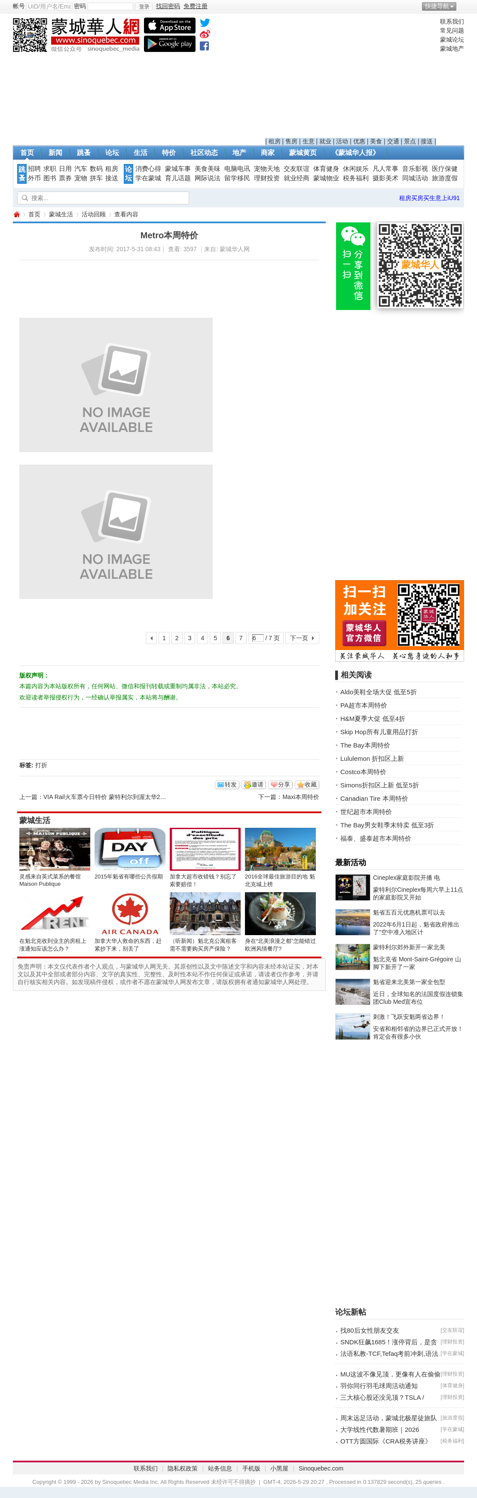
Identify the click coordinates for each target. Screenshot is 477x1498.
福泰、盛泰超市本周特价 (375, 838)
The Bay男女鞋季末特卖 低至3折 (387, 825)
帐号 (19, 6)
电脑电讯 (237, 168)
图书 (49, 178)
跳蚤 (84, 152)
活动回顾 (94, 214)
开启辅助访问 (462, 6)
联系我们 (452, 21)
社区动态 (204, 152)
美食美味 (207, 168)
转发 (231, 784)
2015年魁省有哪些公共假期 (129, 876)
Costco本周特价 (363, 771)
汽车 (80, 168)
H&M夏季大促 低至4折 (372, 718)
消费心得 (148, 168)
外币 (34, 178)
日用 (65, 168)
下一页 (299, 638)
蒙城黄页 (303, 152)
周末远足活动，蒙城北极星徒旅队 (388, 1418)
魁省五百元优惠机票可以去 (409, 912)
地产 (239, 152)
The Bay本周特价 (365, 745)
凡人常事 (385, 168)
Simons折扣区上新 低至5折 (379, 785)
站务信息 (220, 1468)
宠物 (80, 178)
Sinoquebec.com (321, 1468)
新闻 (55, 152)
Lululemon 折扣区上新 (372, 758)
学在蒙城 (148, 178)
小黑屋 (279, 1468)
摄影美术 (385, 178)
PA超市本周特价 (363, 705)
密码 (80, 6)
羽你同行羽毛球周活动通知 (379, 1385)
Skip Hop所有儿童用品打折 (379, 731)
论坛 (112, 152)
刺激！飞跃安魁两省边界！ (409, 1016)
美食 (376, 141)
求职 (49, 168)
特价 (169, 152)
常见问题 (452, 30)
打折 (41, 765)
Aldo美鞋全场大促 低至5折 (378, 692)
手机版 (251, 1468)
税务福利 (356, 178)
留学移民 (237, 178)
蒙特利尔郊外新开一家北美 (409, 947)
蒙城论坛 (452, 39)
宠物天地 (267, 168)
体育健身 (326, 168)
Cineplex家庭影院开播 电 (406, 877)
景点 (410, 141)
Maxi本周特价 (300, 796)
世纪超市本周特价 (366, 811)
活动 (342, 141)
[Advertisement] (350, 78)
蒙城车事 (178, 168)
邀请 (257, 784)
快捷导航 (437, 6)
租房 (275, 141)
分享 (284, 784)
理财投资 (267, 178)
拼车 (96, 178)
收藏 (311, 784)
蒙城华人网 (16, 214)
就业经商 (296, 178)
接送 (427, 141)
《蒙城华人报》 (355, 152)
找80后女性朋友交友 (369, 1330)
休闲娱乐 (356, 168)
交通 (393, 141)
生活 (140, 152)
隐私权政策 (183, 1468)
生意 (309, 141)
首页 (27, 152)
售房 (291, 141)
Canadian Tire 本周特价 (374, 798)
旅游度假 (445, 178)
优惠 (359, 141)
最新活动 (350, 862)
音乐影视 (415, 168)
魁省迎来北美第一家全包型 (409, 981)
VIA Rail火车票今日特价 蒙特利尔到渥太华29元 (106, 796)
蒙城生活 (61, 214)
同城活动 (415, 178)
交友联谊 (296, 168)
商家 (268, 152)
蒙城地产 (452, 48)
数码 (96, 168)
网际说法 (207, 178)
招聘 (34, 168)
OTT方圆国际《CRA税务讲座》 (385, 1441)
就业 (325, 141)
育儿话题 (178, 178)
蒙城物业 (326, 178)
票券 (65, 178)
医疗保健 (445, 168)
